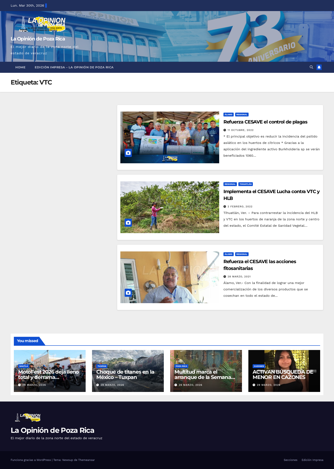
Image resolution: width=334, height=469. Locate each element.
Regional (241, 114)
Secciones (290, 460)
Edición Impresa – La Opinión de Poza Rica (74, 67)
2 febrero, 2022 (240, 206)
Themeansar (86, 460)
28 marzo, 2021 (239, 276)
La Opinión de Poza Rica (38, 39)
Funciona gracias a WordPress (31, 460)
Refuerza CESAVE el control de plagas (265, 122)
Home (20, 67)
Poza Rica (181, 366)
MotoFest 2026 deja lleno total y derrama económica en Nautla (48, 377)
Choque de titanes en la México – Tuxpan (125, 374)
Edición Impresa (312, 460)
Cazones (259, 366)
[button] (311, 67)
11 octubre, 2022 (241, 130)
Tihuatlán (246, 184)
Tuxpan (102, 366)
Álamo (228, 114)
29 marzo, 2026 (34, 384)
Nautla (23, 366)
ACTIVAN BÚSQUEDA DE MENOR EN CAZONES (283, 374)
